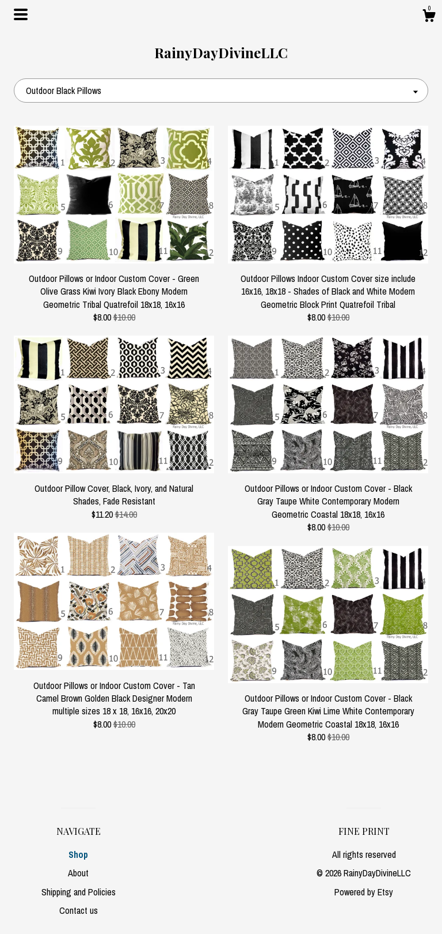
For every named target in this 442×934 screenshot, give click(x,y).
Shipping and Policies (78, 892)
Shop (78, 854)
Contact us (78, 910)
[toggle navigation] (21, 14)
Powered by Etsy (363, 892)
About (78, 873)
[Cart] (428, 17)
